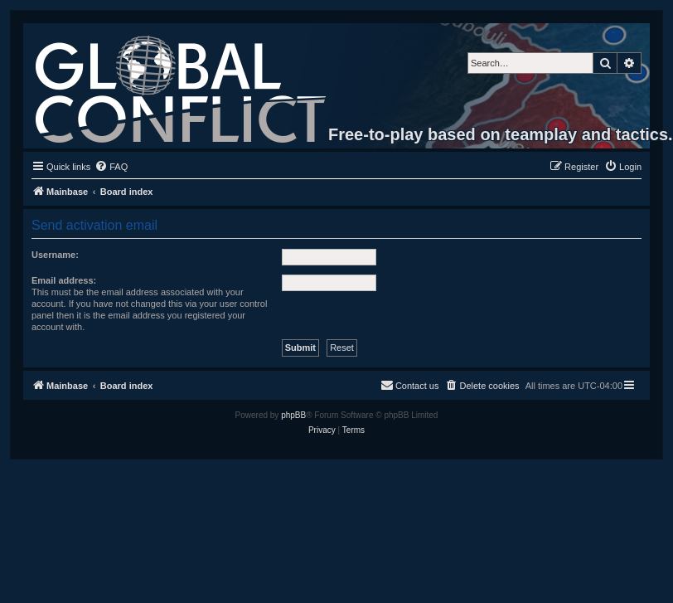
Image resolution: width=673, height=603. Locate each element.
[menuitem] (111, 167)
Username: (55, 255)
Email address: (63, 280)
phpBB (293, 415)
